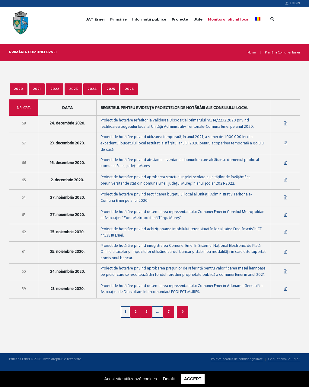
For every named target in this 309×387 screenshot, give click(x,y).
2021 (36, 89)
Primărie (118, 19)
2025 (111, 89)
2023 (73, 89)
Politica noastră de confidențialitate (237, 360)
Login (295, 3)
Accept (193, 378)
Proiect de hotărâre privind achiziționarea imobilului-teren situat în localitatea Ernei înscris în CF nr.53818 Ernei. (181, 232)
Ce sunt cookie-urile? (284, 360)
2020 (18, 89)
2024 (92, 89)
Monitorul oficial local (229, 19)
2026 (129, 89)
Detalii (169, 378)
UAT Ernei (95, 19)
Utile (197, 19)
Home (251, 52)
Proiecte (180, 19)
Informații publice (149, 19)
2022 (54, 89)
